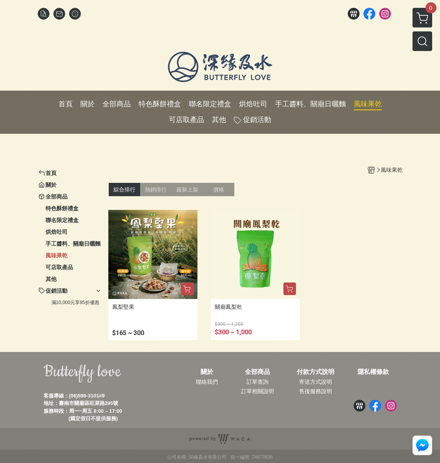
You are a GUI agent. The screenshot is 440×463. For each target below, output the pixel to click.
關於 (207, 372)
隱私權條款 (373, 372)
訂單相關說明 (257, 391)
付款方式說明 (315, 372)
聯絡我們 (207, 382)
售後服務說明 (315, 391)
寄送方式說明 (315, 382)
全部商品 (257, 372)
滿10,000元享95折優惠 (75, 302)
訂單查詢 (257, 382)
